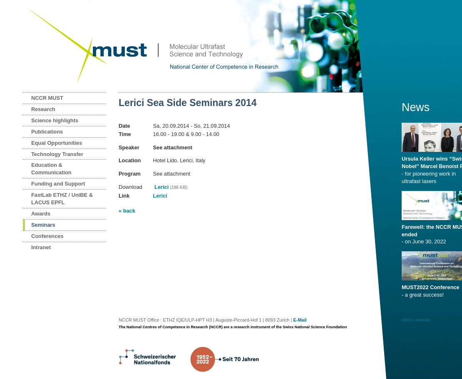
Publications (47, 132)
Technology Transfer (57, 154)
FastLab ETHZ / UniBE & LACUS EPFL (62, 199)
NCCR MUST (47, 98)
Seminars (43, 225)
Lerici (170, 187)
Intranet (41, 247)
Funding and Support (58, 184)
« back (127, 211)
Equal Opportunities (56, 143)
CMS (406, 320)
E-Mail (299, 319)
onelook (423, 320)
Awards (40, 214)
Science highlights (54, 120)
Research (43, 109)
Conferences (47, 236)
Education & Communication (51, 169)
